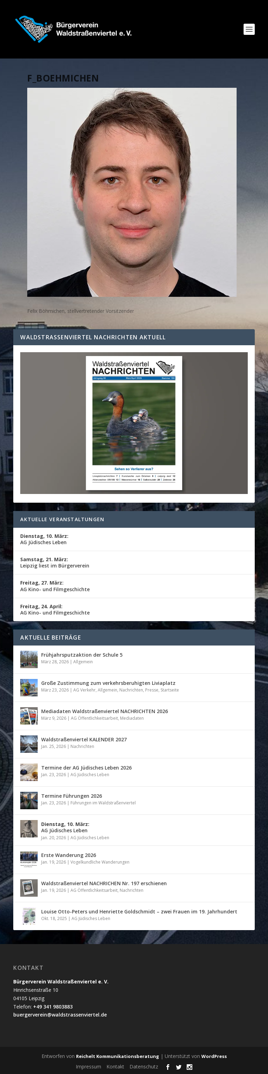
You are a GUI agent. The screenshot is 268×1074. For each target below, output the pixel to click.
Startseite (170, 690)
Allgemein (83, 662)
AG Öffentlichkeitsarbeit (94, 718)
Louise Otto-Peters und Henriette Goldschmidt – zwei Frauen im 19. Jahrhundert (139, 911)
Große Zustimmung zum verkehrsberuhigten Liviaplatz (108, 683)
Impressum (88, 1066)
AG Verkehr (84, 690)
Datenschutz (143, 1066)
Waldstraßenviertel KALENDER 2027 (84, 739)
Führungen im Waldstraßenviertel (103, 803)
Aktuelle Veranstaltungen (62, 519)
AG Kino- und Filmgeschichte (55, 585)
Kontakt (115, 1066)
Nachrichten (131, 690)
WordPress (214, 1056)
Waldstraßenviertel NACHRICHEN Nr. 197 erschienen (104, 883)
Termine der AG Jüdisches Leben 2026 (86, 767)
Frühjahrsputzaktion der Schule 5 (81, 654)
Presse (151, 690)
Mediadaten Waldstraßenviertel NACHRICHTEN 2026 (104, 711)
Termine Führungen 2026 (71, 796)
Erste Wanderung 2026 (68, 855)
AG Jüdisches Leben (44, 539)
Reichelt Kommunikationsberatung (117, 1056)
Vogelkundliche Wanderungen (99, 862)
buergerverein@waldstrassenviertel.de (60, 1014)
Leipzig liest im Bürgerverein (54, 562)
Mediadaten (132, 718)
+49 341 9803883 (53, 1006)
